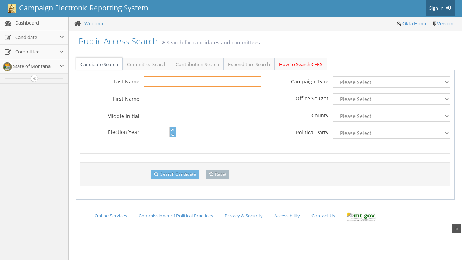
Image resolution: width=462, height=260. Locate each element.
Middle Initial (123, 116)
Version (445, 23)
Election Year (123, 132)
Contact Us (323, 215)
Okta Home (414, 23)
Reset (217, 174)
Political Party (312, 132)
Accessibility (287, 215)
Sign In (440, 8)
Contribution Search (197, 64)
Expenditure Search (249, 64)
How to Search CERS (300, 64)
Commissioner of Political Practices (176, 215)
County (319, 115)
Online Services (111, 215)
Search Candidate (175, 174)
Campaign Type (309, 81)
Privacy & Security (244, 215)
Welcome (94, 23)
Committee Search (147, 64)
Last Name (126, 81)
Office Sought (312, 98)
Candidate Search (99, 64)
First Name (126, 98)
